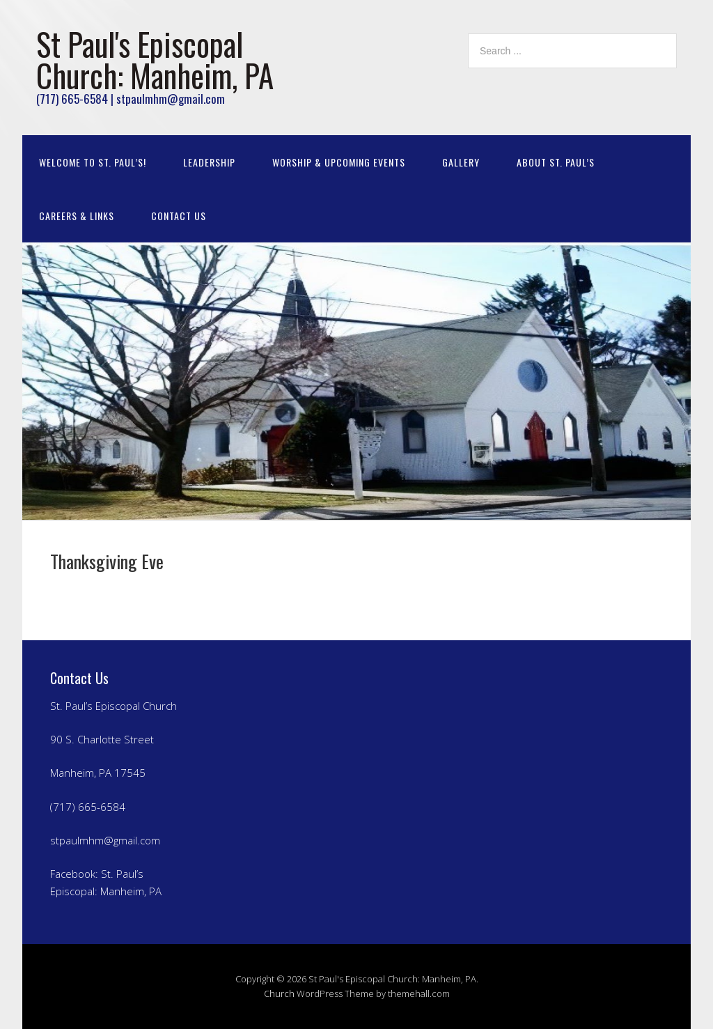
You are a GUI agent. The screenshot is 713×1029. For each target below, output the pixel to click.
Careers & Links (76, 215)
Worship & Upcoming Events (338, 162)
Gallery (461, 162)
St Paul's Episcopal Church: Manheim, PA (155, 59)
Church (279, 993)
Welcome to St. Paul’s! (92, 162)
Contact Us (178, 215)
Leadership (209, 162)
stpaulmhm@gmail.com (105, 840)
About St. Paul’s (556, 162)
